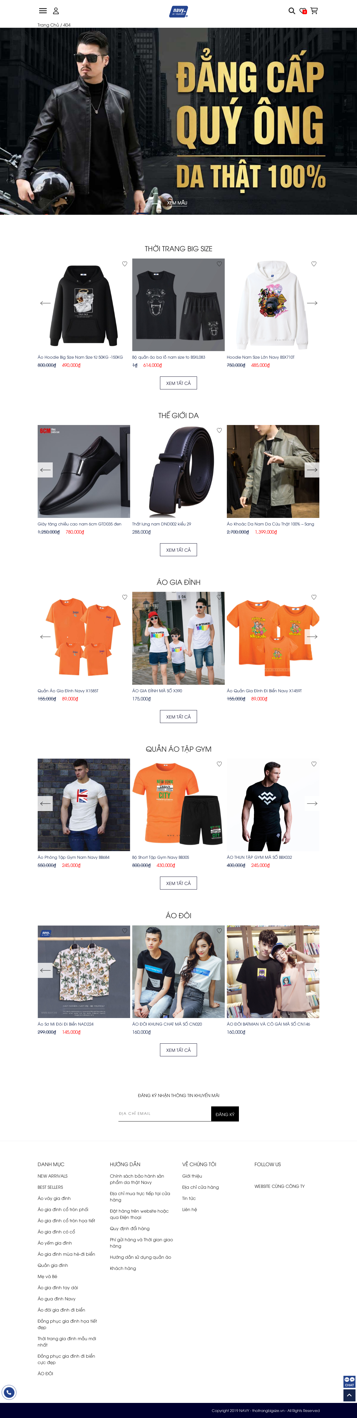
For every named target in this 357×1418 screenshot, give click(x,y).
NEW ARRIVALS (52, 1175)
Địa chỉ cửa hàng (200, 1187)
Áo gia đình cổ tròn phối (63, 1209)
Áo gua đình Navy (57, 1298)
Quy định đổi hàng (129, 1228)
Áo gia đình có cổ (56, 1231)
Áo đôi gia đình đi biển (61, 1309)
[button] (312, 303)
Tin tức (189, 1198)
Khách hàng (123, 1268)
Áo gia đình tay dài (58, 1287)
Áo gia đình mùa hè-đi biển (66, 1254)
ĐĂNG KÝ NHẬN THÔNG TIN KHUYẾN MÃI (178, 1095)
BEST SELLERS (50, 1187)
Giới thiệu (192, 1175)
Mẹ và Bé (47, 1276)
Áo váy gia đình (54, 1198)
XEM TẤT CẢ (178, 383)
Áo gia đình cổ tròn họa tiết (66, 1220)
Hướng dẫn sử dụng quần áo (140, 1257)
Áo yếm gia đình (55, 1242)
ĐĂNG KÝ (225, 1114)
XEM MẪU (177, 204)
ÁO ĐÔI (45, 1373)
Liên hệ (189, 1209)
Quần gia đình (53, 1265)
